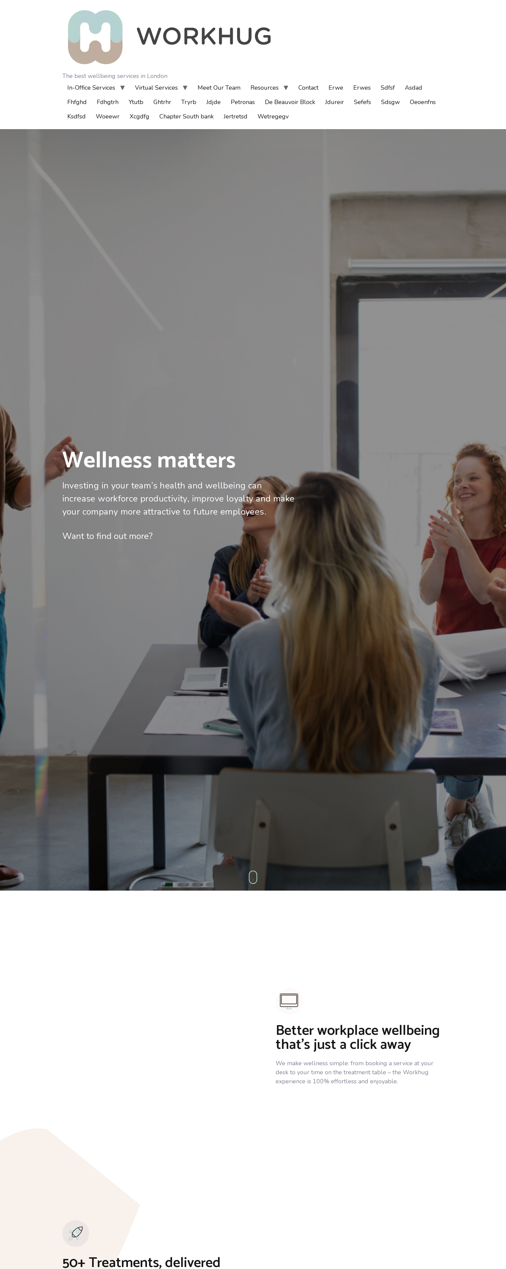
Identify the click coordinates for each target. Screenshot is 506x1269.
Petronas (243, 102)
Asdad (413, 88)
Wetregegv (273, 116)
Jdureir (334, 102)
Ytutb (136, 102)
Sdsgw (390, 102)
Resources (264, 88)
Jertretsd (235, 116)
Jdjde (213, 102)
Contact (308, 88)
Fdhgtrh (108, 102)
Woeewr (108, 116)
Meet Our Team (219, 88)
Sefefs (362, 102)
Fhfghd (77, 102)
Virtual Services (156, 88)
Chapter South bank (186, 116)
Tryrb (188, 102)
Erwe (336, 88)
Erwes (362, 88)
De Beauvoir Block (290, 102)
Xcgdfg (139, 116)
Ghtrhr (162, 102)
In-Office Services (91, 88)
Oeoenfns (423, 102)
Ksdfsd (76, 116)
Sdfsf (388, 88)
